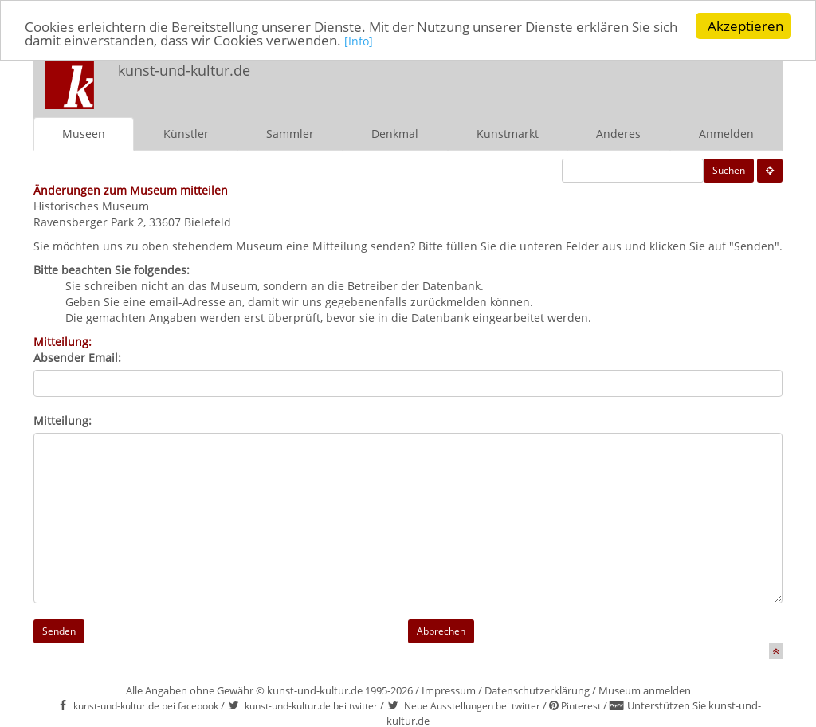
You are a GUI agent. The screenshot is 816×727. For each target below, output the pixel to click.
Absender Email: (77, 357)
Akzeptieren (745, 26)
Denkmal (394, 133)
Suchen (728, 170)
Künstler (186, 133)
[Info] (358, 40)
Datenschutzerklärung (537, 690)
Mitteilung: (62, 420)
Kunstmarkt (508, 133)
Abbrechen (441, 631)
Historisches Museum (91, 206)
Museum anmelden (644, 690)
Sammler (290, 133)
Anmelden (726, 133)
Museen (83, 133)
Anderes (618, 133)
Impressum (449, 690)
